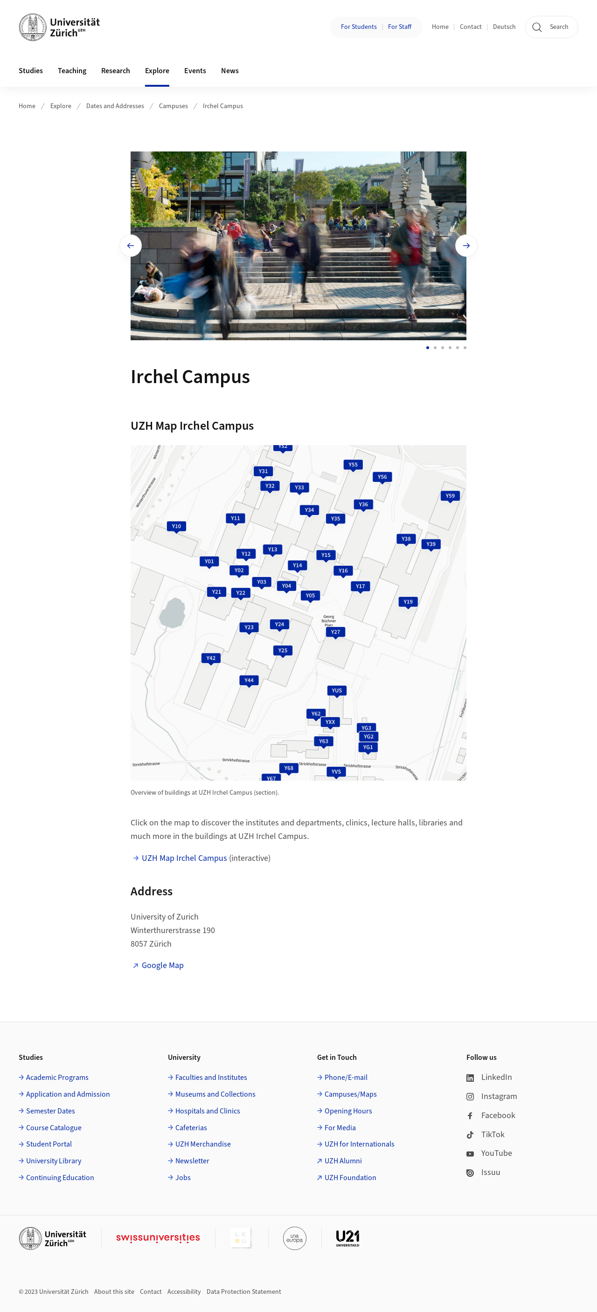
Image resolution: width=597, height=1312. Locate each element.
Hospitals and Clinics (207, 1111)
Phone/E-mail (346, 1077)
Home (440, 27)
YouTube (489, 1153)
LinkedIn (489, 1077)
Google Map (163, 965)
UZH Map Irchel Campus (184, 858)
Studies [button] (31, 71)
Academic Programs (57, 1077)
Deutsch (504, 27)
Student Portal (49, 1144)
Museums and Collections (215, 1094)
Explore (60, 106)
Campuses (173, 106)
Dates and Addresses (115, 106)
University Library (53, 1161)
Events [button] (195, 71)
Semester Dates (50, 1111)
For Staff (399, 27)
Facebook (490, 1115)
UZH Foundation (350, 1178)
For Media (340, 1128)
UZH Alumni (343, 1161)
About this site (114, 1292)
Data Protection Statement (244, 1292)
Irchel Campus (223, 106)
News (230, 71)
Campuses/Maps (351, 1094)
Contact (471, 27)
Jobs (183, 1178)
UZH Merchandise (203, 1144)
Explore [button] (157, 71)
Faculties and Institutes (211, 1077)
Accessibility (184, 1292)
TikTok (485, 1134)
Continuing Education (60, 1178)
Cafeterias (191, 1128)
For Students (359, 27)
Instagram (491, 1096)
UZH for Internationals (360, 1144)
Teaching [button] (72, 71)
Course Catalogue (54, 1128)
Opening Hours (348, 1111)
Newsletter (192, 1161)
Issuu (483, 1172)
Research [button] (115, 71)
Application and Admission (68, 1094)
